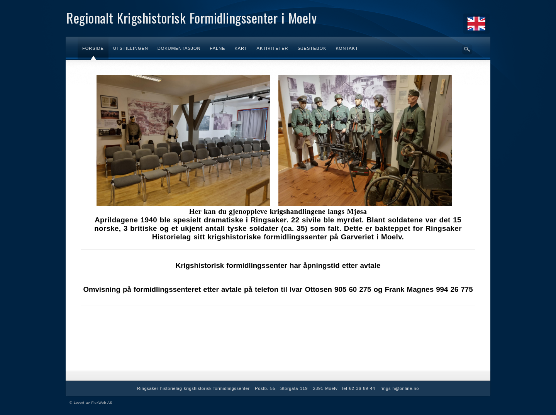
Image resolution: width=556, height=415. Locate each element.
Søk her (467, 49)
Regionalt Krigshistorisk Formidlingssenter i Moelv (191, 17)
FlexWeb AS (101, 403)
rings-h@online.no (399, 388)
